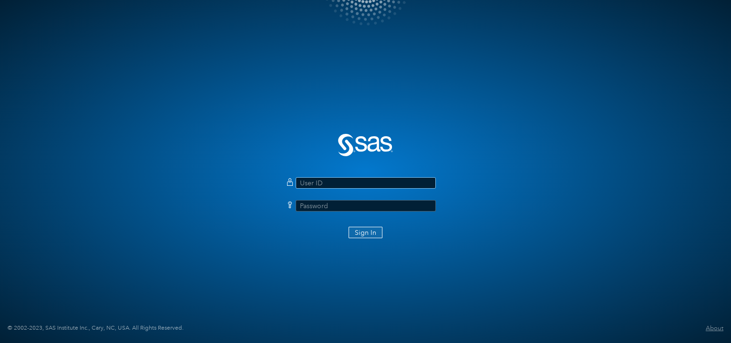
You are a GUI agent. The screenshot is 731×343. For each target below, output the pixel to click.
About (714, 328)
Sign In (365, 232)
